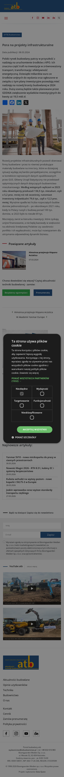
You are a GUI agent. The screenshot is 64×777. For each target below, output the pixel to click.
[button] (32, 379)
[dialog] (32, 388)
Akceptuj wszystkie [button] (35, 429)
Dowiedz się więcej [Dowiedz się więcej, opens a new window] (29, 372)
